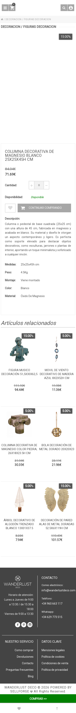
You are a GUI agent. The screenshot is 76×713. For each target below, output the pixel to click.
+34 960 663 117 (52, 603)
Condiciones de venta (55, 663)
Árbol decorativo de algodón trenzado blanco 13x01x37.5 (19, 524)
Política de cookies (53, 656)
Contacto (27, 663)
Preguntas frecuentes (19, 669)
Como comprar (24, 650)
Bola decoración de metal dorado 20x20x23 (56, 447)
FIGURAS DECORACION (37, 19)
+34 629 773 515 (52, 617)
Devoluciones (25, 656)
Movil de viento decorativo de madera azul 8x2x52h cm (57, 374)
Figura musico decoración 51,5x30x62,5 (19, 372)
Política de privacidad (55, 669)
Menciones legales (53, 650)
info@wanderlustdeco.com (57, 590)
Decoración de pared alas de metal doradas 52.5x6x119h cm (56, 524)
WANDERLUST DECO (20, 687)
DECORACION (14, 19)
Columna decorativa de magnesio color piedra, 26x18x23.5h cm (19, 449)
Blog (30, 676)
